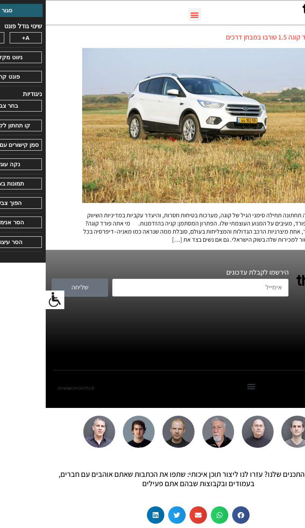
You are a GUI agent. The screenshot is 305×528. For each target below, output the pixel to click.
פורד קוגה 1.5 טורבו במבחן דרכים (224, 37)
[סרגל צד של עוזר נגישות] (9, 300)
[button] (149, 14)
